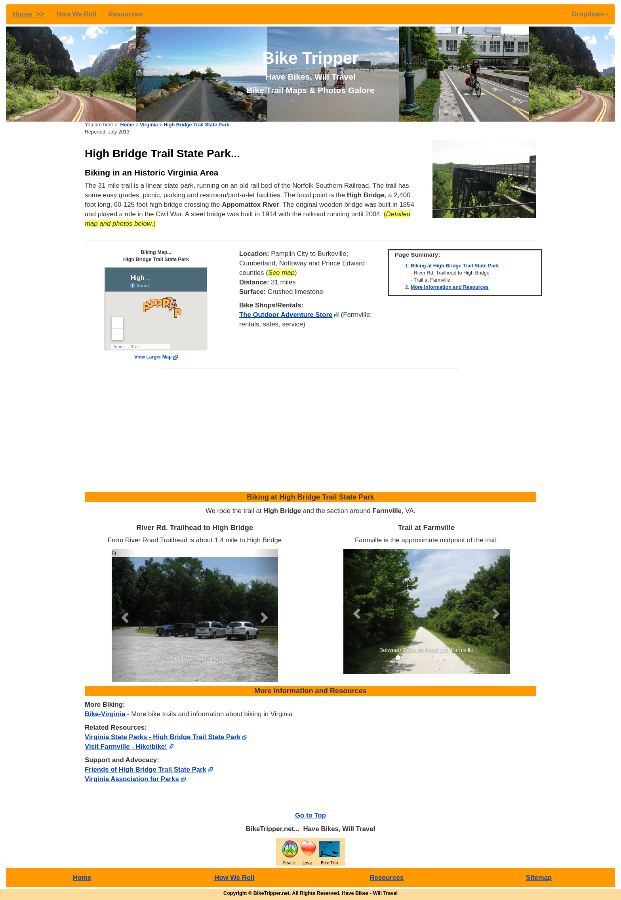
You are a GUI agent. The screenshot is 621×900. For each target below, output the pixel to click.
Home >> (28, 14)
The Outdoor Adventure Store (285, 314)
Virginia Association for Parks (132, 779)
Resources (125, 14)
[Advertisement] (310, 432)
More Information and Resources (450, 287)
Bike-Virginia (105, 714)
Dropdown (590, 14)
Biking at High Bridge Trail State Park (455, 266)
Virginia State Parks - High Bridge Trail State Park (162, 737)
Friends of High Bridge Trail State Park (145, 769)
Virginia (149, 125)
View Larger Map (152, 357)
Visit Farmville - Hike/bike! (126, 746)
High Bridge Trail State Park (196, 125)
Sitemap (539, 877)
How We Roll (76, 14)
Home (127, 125)
